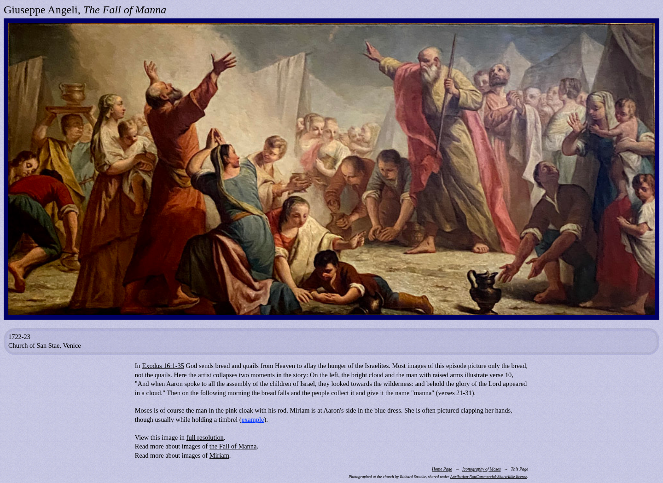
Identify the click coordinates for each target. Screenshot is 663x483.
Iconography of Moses (481, 469)
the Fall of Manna (233, 446)
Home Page (442, 469)
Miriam (219, 455)
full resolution (205, 437)
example (253, 419)
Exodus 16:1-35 (163, 365)
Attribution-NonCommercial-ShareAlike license (488, 476)
